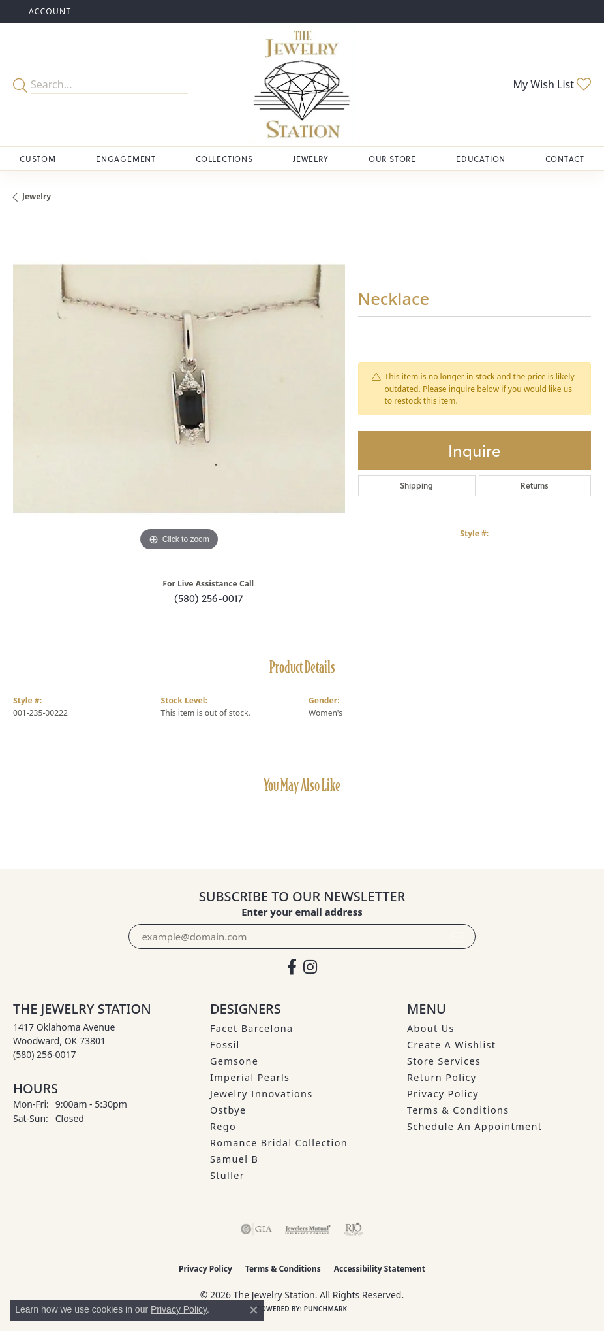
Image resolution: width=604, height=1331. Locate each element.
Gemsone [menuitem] (234, 1061)
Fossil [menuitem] (225, 1044)
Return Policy (442, 1077)
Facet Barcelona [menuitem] (251, 1028)
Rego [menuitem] (223, 1126)
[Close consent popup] (254, 1310)
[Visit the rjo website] (353, 1229)
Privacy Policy (443, 1093)
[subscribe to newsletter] (458, 936)
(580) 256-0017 (208, 597)
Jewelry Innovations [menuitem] (261, 1093)
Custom (38, 159)
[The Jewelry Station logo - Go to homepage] (302, 84)
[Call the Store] (44, 1054)
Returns (535, 485)
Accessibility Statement (379, 1268)
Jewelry (311, 159)
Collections (224, 159)
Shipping (416, 485)
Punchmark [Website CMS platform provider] (326, 1308)
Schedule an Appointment (474, 1126)
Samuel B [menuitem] (234, 1159)
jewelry (36, 196)
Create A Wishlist (451, 1044)
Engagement (126, 159)
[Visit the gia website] (256, 1229)
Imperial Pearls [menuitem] (250, 1077)
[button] (49, 11)
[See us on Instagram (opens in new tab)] (310, 967)
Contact (564, 159)
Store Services (444, 1061)
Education (481, 159)
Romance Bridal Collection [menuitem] (279, 1142)
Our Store (392, 159)
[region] (179, 389)
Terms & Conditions (458, 1110)
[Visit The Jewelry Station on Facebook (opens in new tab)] (292, 967)
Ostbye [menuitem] (228, 1110)
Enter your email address (302, 911)
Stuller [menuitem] (227, 1175)
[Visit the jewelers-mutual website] (307, 1229)
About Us (431, 1028)
